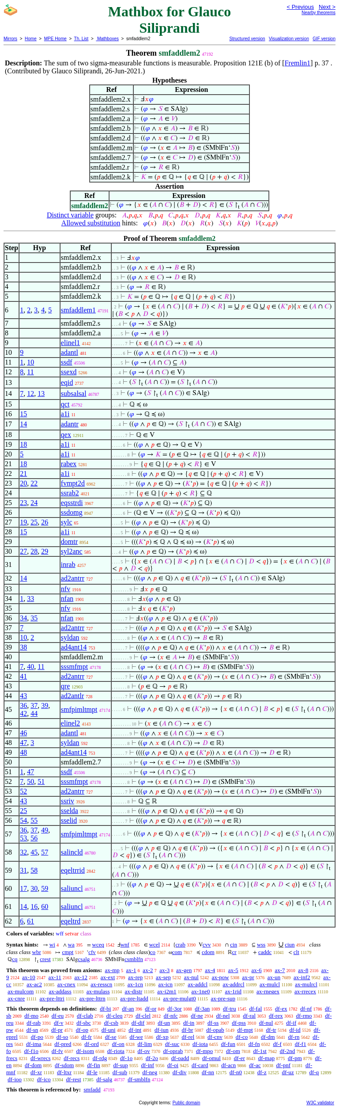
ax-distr (134, 991)
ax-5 (233, 970)
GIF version (324, 38)
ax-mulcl (270, 984)
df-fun (228, 1044)
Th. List (81, 38)
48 (23, 752)
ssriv (67, 801)
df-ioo (15, 1079)
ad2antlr (72, 695)
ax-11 (55, 977)
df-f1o (31, 1051)
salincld (72, 852)
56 (34, 838)
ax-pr (248, 977)
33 (30, 598)
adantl (69, 352)
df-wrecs (40, 1058)
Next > (327, 7)
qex (66, 434)
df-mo (31, 1015)
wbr (36, 952)
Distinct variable (70, 215)
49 (44, 830)
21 (23, 473)
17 (23, 888)
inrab (68, 564)
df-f (277, 1044)
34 (23, 618)
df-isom (85, 1051)
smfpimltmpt (79, 709)
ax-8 (303, 970)
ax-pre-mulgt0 (179, 998)
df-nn (208, 1072)
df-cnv (214, 1037)
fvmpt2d (73, 483)
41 (23, 676)
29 (44, 551)
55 (34, 820)
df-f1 (300, 1044)
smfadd (91, 1089)
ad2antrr (72, 578)
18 (23, 444)
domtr (69, 541)
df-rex (276, 1015)
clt (296, 952)
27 (23, 551)
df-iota (200, 1044)
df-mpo (204, 1051)
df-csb (111, 1022)
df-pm (295, 1058)
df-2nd (287, 1051)
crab (180, 944)
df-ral (249, 1015)
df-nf (306, 1008)
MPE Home (55, 38)
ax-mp (112, 970)
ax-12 (80, 977)
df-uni (109, 1029)
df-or (150, 1008)
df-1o (126, 1058)
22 (34, 483)
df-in (188, 1022)
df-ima (33, 1044)
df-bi (105, 1008)
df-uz (288, 1072)
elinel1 (70, 342)
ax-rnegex (267, 991)
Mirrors (10, 38)
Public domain (186, 1102)
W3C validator (320, 1102)
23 (23, 502)
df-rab (33, 1022)
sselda (69, 810)
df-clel (143, 1015)
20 (23, 483)
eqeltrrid (73, 870)
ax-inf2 (302, 977)
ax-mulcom (21, 991)
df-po (37, 1037)
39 (44, 705)
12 (30, 393)
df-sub (120, 1072)
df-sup (120, 1065)
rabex (69, 464)
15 (23, 414)
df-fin (93, 1065)
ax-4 (210, 970)
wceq (98, 944)
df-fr (86, 1037)
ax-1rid (233, 991)
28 (34, 551)
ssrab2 (70, 493)
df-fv (57, 1051)
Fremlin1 (298, 63)
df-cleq (114, 1015)
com (177, 952)
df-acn (228, 1065)
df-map (266, 1058)
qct (65, 404)
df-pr (57, 1029)
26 (44, 522)
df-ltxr (64, 1072)
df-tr (271, 1029)
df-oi (172, 1065)
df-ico (44, 1079)
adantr (70, 424)
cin (233, 944)
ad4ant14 (74, 647)
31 (23, 870)
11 (30, 372)
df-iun (161, 1029)
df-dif (138, 1022)
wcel (154, 944)
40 (30, 666)
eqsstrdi (72, 502)
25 (34, 522)
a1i (65, 414)
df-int (134, 1029)
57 (44, 852)
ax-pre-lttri (51, 998)
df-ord (91, 1044)
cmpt (67, 952)
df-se (111, 1037)
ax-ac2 (34, 984)
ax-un (274, 977)
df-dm (268, 1037)
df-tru (229, 1008)
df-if (291, 1022)
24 (34, 502)
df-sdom (64, 1065)
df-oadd (180, 1058)
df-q (314, 1072)
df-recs (71, 1058)
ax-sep (163, 977)
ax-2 (148, 970)
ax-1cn (135, 984)
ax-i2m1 (166, 991)
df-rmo (304, 1015)
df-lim (145, 1044)
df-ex (281, 1008)
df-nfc (171, 1015)
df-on (118, 1044)
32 (23, 852)
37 (34, 705)
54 (23, 820)
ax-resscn (101, 984)
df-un (164, 1022)
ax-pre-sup (223, 998)
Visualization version (289, 38)
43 (23, 695)
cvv (207, 944)
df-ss (212, 1022)
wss (261, 944)
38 (23, 647)
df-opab (215, 1029)
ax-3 (164, 970)
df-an (128, 1008)
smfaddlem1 (78, 310)
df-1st (260, 1051)
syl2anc (72, 551)
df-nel (223, 1015)
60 (44, 906)
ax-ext (108, 977)
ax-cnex (66, 984)
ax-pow (220, 977)
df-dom (33, 1065)
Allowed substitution (91, 223)
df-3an (202, 1008)
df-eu (58, 1015)
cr (234, 952)
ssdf (66, 362)
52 (23, 791)
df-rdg (100, 1058)
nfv (65, 589)
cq (14, 959)
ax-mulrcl (306, 984)
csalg (84, 959)
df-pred (62, 1044)
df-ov (144, 1051)
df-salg (104, 1079)
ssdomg (72, 512)
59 (44, 888)
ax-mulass (98, 991)
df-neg (149, 1072)
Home (31, 38)
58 (34, 870)
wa (71, 944)
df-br (187, 1029)
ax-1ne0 (201, 991)
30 (34, 888)
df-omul (211, 1058)
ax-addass (60, 991)
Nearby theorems (318, 12)
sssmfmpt (74, 666)
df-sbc (83, 1022)
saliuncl (72, 888)
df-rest (73, 1079)
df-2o (152, 1058)
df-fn (254, 1044)
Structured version (247, 38)
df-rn (293, 1037)
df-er (239, 1058)
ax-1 (131, 970)
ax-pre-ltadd (134, 998)
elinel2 (70, 723)
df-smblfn (139, 1079)
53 (23, 838)
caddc (264, 952)
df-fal (255, 1008)
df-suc (172, 1044)
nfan (67, 598)
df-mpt (244, 1029)
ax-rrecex (305, 991)
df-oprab (173, 1051)
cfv (92, 952)
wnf (125, 944)
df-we (136, 1037)
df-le (92, 1072)
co (152, 952)
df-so (62, 1037)
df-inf (147, 1065)
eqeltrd (70, 921)
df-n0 (236, 1072)
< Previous (300, 7)
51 (41, 781)
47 (23, 742)
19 (23, 522)
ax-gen (184, 970)
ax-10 (28, 977)
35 (34, 618)
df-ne (197, 1015)
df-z (262, 1072)
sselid (69, 820)
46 (23, 733)
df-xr (36, 1072)
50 (30, 781)
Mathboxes (107, 38)
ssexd (69, 372)
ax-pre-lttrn (92, 998)
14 (23, 424)
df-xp (162, 1037)
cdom (208, 952)
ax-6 (257, 970)
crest (45, 959)
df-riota (115, 1051)
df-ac (255, 1065)
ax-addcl (197, 984)
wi (52, 944)
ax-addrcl (234, 984)
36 (23, 705)
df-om (233, 1051)
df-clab (85, 1015)
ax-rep (135, 977)
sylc (66, 522)
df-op (82, 1029)
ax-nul (191, 977)
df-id (294, 1029)
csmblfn (133, 959)
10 (30, 362)
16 (34, 906)
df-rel (187, 1037)
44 (34, 713)
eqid (67, 382)
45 (34, 852)
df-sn (32, 1029)
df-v (59, 1022)
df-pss (239, 1022)
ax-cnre (16, 998)
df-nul (266, 1022)
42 (23, 713)
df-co (242, 1037)
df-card (200, 1065)
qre (65, 686)
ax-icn (165, 984)
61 (30, 921)
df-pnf (283, 1065)
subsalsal (74, 393)
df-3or (174, 1008)
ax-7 (280, 970)
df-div (180, 1072)
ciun (289, 944)
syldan (70, 637)
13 (41, 393)
